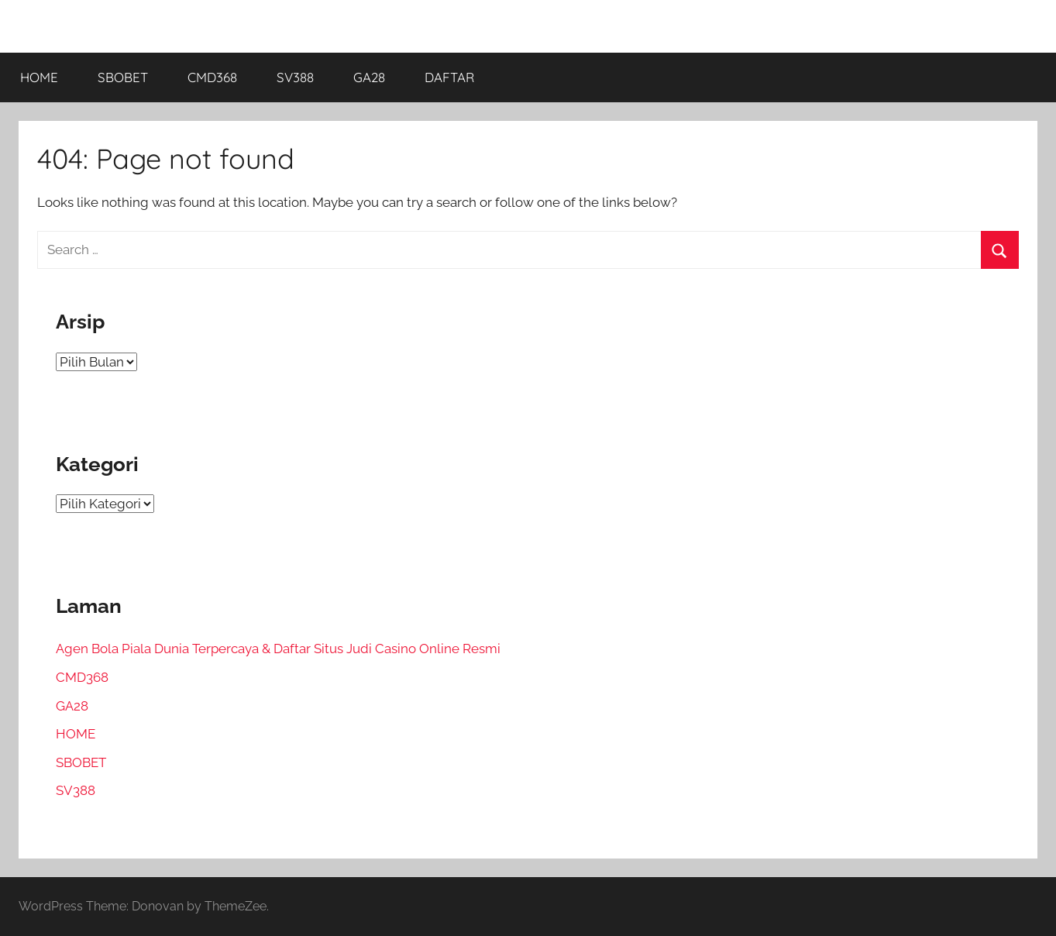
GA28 (369, 77)
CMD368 (212, 77)
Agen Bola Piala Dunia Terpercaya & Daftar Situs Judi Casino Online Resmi (278, 648)
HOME (39, 77)
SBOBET (123, 77)
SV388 (295, 77)
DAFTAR (449, 77)
